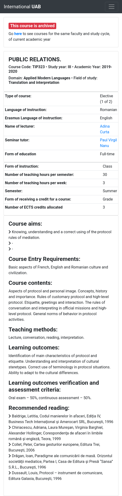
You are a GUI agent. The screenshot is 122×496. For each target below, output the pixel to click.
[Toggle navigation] (111, 6)
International (22, 6)
